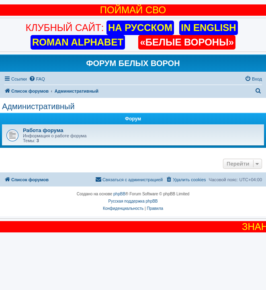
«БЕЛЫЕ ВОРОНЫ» (187, 42)
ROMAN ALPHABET (77, 42)
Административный (38, 106)
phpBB (119, 194)
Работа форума (43, 130)
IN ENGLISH (208, 27)
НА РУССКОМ (140, 27)
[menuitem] (37, 79)
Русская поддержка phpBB (133, 201)
